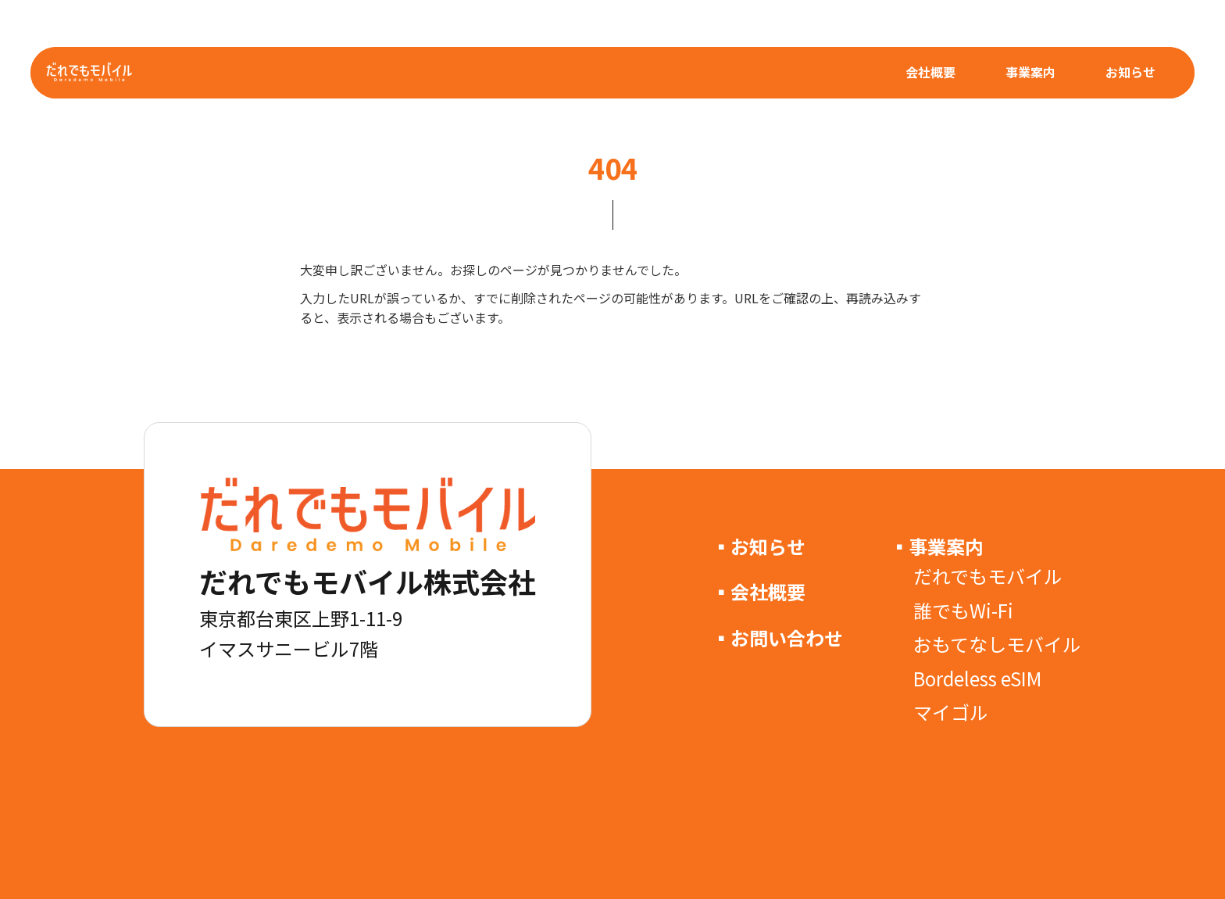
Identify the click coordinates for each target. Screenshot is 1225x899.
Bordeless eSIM (977, 678)
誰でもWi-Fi (963, 610)
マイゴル (950, 711)
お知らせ (1130, 72)
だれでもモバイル (987, 575)
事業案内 (1030, 72)
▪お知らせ (758, 546)
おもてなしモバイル (997, 643)
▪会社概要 (758, 591)
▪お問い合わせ (777, 637)
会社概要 (930, 72)
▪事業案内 (937, 546)
